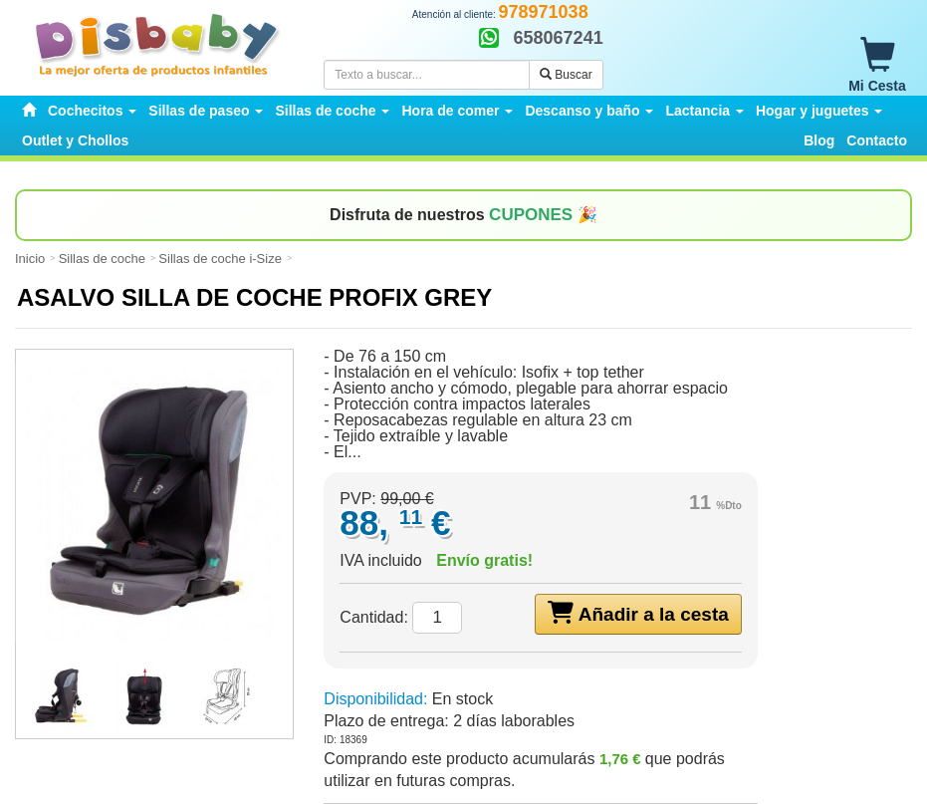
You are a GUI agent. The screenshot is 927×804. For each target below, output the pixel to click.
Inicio (30, 258)
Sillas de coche (102, 258)
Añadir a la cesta (638, 613)
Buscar (566, 75)
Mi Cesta (877, 66)
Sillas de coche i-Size (220, 258)
